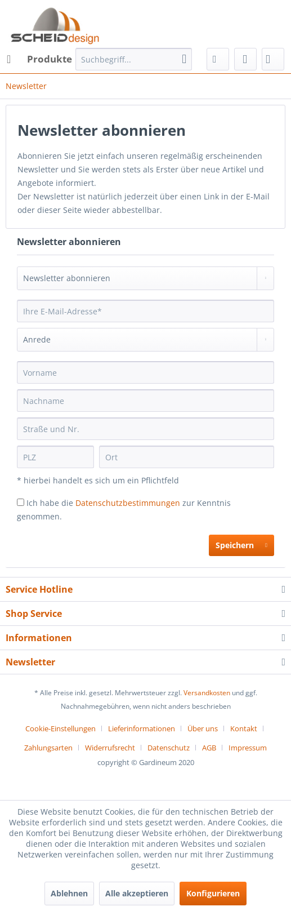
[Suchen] (184, 59)
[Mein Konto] (245, 59)
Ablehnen (69, 893)
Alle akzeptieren (136, 893)
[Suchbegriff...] (133, 59)
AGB (209, 748)
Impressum (248, 748)
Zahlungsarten (48, 748)
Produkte (39, 57)
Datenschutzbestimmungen (127, 502)
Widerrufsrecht (110, 748)
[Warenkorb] (273, 59)
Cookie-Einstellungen (60, 728)
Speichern (241, 543)
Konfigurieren (213, 893)
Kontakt (243, 728)
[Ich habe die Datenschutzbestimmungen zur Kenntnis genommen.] (20, 502)
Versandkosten (206, 692)
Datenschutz (168, 748)
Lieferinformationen (141, 728)
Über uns (202, 728)
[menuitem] (39, 59)
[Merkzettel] (218, 59)
